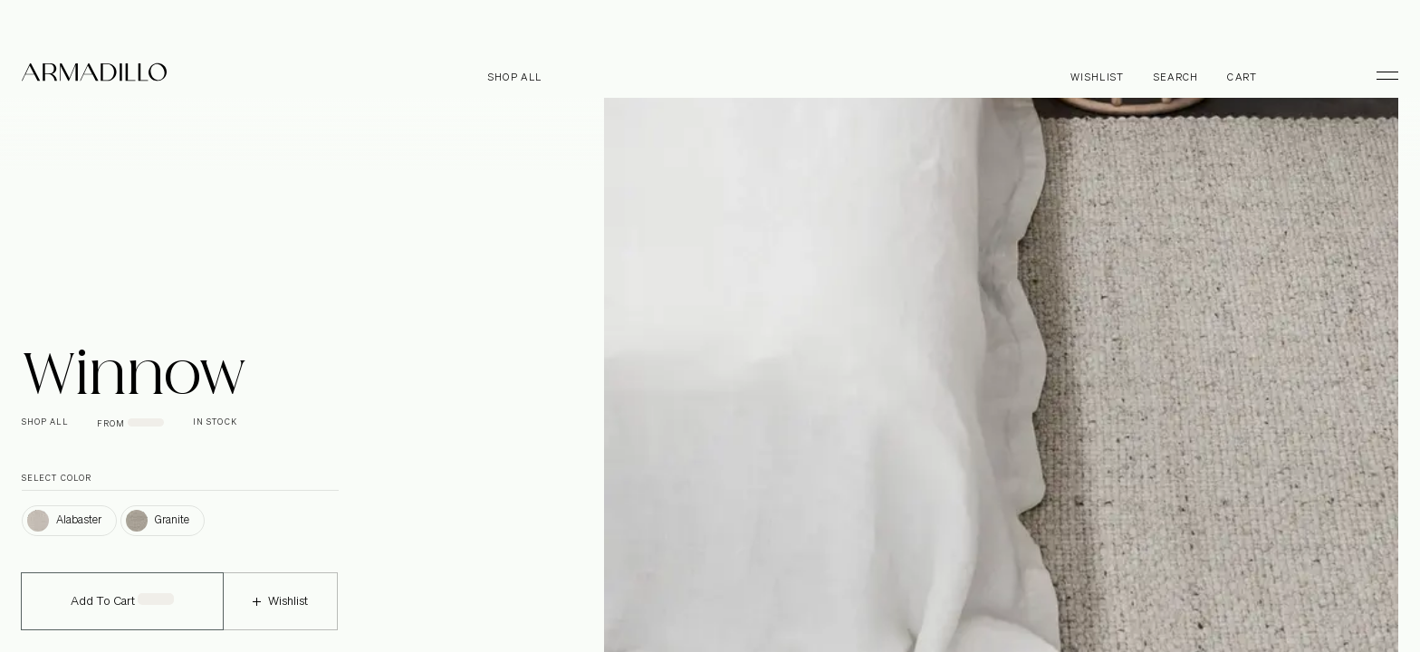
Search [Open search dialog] (1176, 77)
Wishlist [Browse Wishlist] (1097, 77)
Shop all (515, 77)
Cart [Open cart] (1242, 77)
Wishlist (280, 613)
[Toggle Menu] (1379, 75)
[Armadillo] (94, 75)
